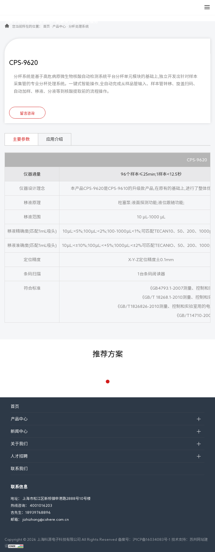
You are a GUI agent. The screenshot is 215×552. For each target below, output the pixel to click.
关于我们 (19, 444)
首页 (46, 26)
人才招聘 (19, 456)
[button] (108, 381)
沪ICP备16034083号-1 (151, 539)
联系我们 (19, 468)
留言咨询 (27, 113)
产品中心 (59, 26)
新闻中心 (19, 431)
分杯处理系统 (79, 26)
